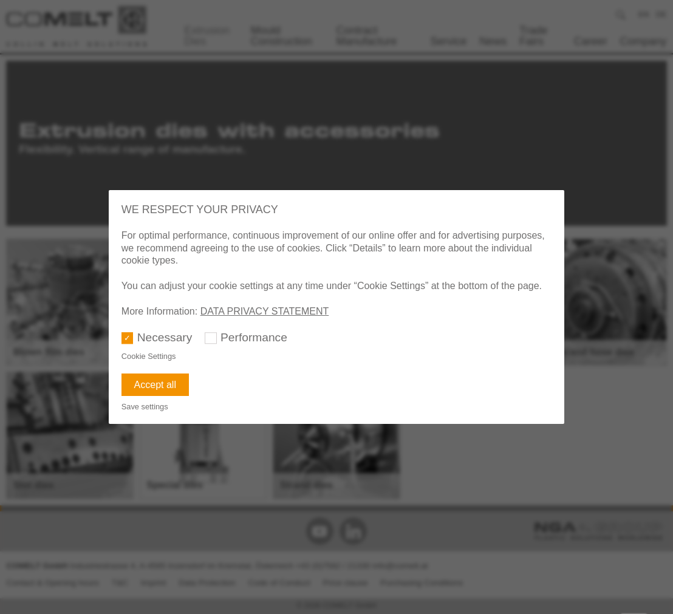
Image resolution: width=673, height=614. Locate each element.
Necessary (165, 337)
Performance (253, 337)
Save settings (144, 406)
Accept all (155, 385)
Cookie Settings (148, 356)
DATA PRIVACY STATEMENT (264, 311)
